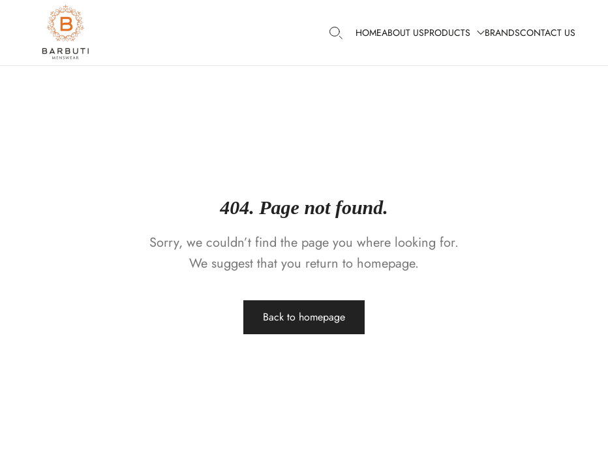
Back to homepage (304, 316)
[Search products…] (335, 33)
